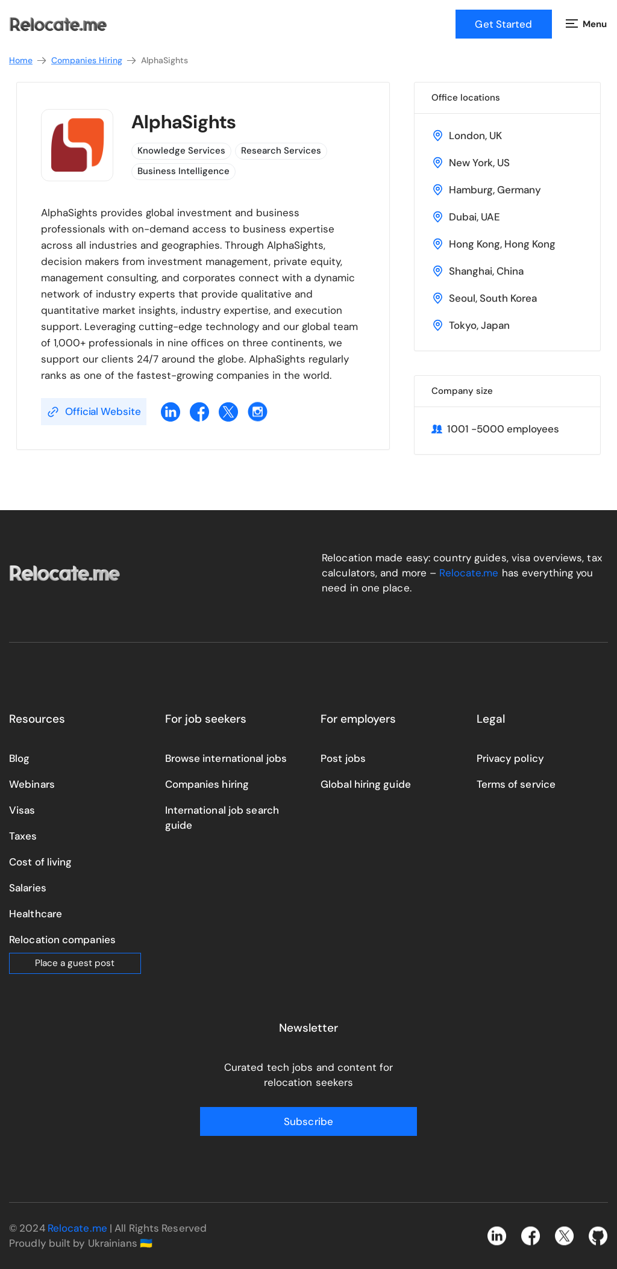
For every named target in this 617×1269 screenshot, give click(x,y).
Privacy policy (510, 758)
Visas (22, 810)
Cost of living (40, 861)
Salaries (27, 887)
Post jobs (343, 758)
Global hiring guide (366, 784)
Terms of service (516, 784)
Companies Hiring (94, 60)
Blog (19, 758)
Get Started (503, 24)
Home (28, 60)
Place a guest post (74, 963)
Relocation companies (62, 939)
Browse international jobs (226, 758)
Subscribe (308, 1121)
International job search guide (222, 817)
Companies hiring (207, 784)
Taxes (23, 836)
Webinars (32, 784)
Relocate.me (468, 572)
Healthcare (35, 913)
